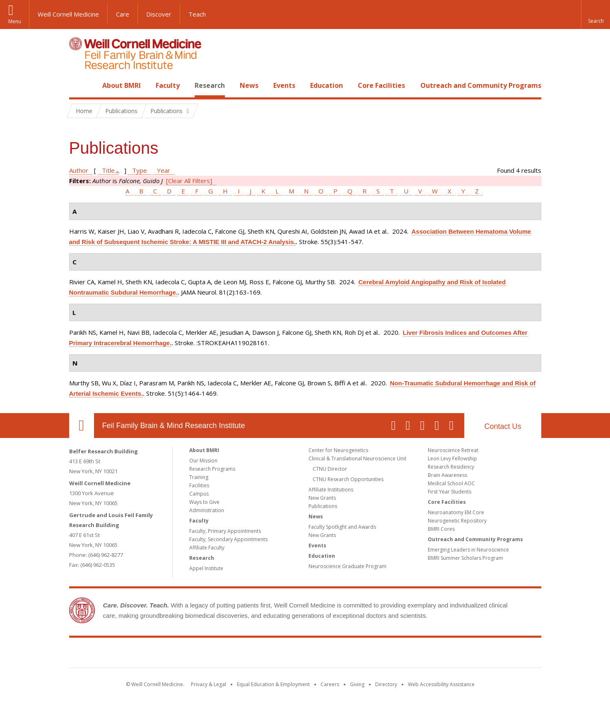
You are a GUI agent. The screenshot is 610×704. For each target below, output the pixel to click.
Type (139, 170)
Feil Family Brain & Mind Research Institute (173, 425)
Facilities (199, 485)
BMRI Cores (441, 528)
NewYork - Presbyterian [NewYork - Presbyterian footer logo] (374, 654)
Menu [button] (14, 21)
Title (108, 170)
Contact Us (502, 426)
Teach (197, 14)
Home (78, 85)
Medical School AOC (451, 483)
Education (326, 85)
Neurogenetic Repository (457, 520)
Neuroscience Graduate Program (347, 566)
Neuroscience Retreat (453, 450)
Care (122, 14)
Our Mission (203, 460)
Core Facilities (381, 85)
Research (210, 85)
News (249, 85)
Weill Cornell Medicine (68, 14)
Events (284, 85)
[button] (595, 14)
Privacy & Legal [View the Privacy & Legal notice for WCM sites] (208, 684)
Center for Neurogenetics (338, 450)
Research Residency (451, 466)
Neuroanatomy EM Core (456, 512)
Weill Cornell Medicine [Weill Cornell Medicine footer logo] (244, 654)
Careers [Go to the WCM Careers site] (330, 684)
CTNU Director (330, 468)
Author (78, 170)
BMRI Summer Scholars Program (465, 557)
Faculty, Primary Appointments (225, 531)
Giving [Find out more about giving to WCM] (357, 684)
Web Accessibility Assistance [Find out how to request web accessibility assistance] (441, 684)
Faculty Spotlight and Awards (342, 526)
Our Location (81, 425)
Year (163, 170)
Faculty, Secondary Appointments (228, 539)
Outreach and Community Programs (480, 85)
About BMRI (121, 85)
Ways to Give (204, 502)
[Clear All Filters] (189, 181)
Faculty (168, 85)
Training (198, 477)
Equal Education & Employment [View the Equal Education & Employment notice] (273, 684)
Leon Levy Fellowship (452, 458)
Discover (158, 14)
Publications (323, 506)
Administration (206, 510)
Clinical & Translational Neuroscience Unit (357, 458)
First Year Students (449, 491)
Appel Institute (206, 568)
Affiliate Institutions (331, 489)
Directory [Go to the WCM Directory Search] (386, 684)
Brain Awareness (447, 475)
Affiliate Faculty (206, 547)
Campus (199, 493)
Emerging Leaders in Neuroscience (468, 549)
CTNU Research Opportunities (348, 479)
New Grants (322, 497)
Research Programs (212, 468)
